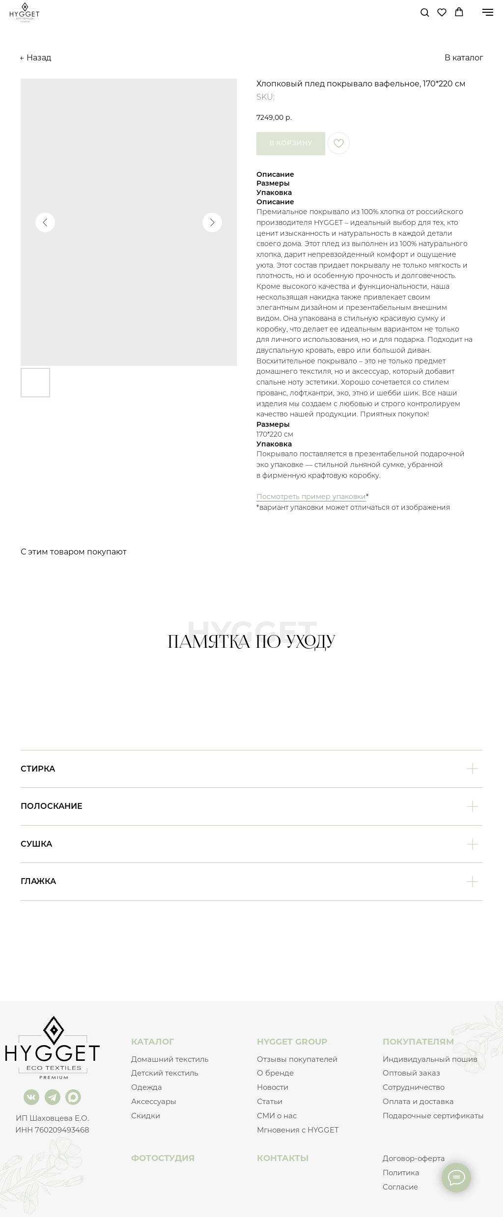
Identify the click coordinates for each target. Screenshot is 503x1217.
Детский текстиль (164, 1073)
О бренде (275, 1073)
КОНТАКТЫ (283, 1158)
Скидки (145, 1115)
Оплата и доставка (418, 1101)
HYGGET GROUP (292, 1041)
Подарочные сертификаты (433, 1115)
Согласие (400, 1187)
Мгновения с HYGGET (298, 1130)
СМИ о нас (277, 1115)
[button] (424, 12)
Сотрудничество (414, 1087)
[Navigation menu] (487, 12)
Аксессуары (153, 1101)
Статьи (269, 1101)
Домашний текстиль (169, 1059)
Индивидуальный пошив (430, 1059)
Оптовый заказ (411, 1073)
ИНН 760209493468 (52, 1130)
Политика (401, 1172)
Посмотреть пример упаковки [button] (311, 496)
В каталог (464, 57)
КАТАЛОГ (152, 1041)
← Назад (35, 57)
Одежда (146, 1087)
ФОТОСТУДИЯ (163, 1158)
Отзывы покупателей (297, 1059)
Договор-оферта (414, 1158)
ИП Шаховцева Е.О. (52, 1118)
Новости (272, 1087)
